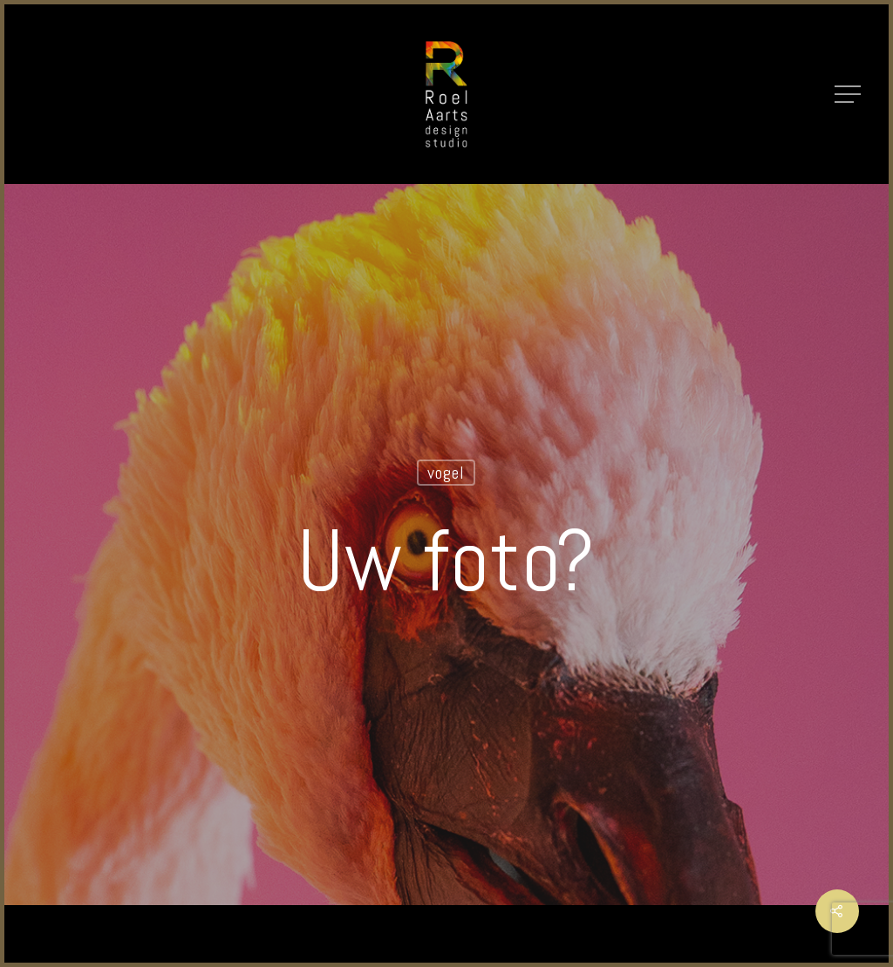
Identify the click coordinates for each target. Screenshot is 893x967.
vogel (446, 472)
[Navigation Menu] (849, 94)
